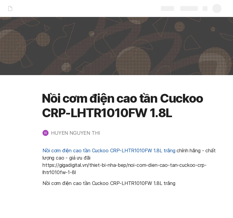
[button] (74, 133)
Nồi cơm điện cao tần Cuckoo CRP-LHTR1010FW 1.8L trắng (108, 150)
